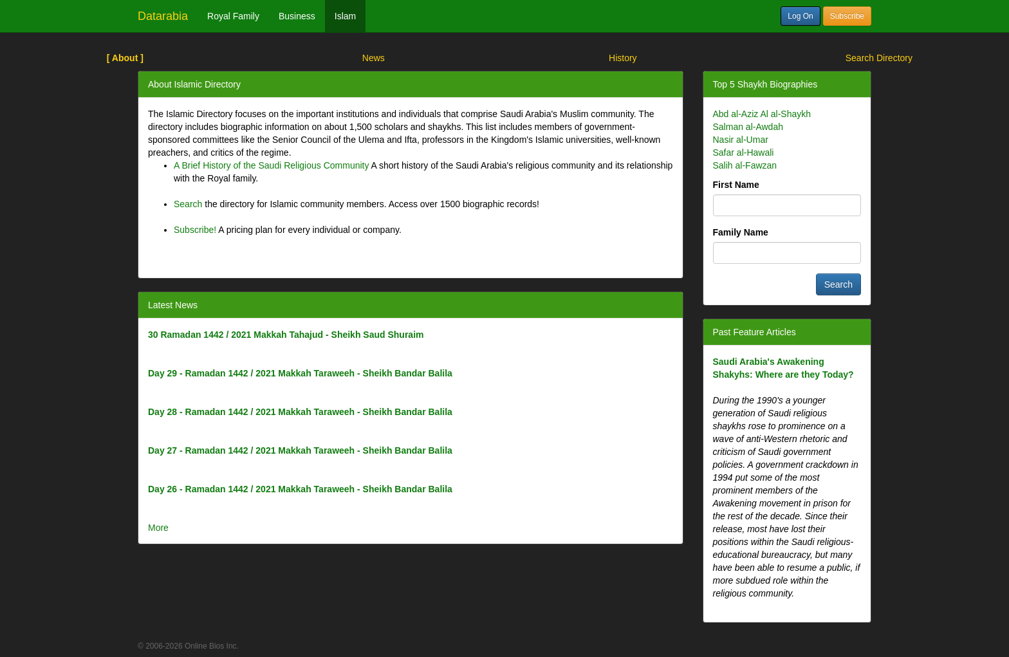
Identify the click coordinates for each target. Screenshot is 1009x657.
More (158, 528)
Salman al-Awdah (748, 127)
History (623, 58)
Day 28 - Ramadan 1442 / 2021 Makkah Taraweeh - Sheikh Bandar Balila (300, 412)
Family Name (740, 232)
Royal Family (233, 16)
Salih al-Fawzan (745, 165)
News (373, 58)
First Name (736, 185)
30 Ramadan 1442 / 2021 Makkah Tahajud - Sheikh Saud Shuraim (285, 334)
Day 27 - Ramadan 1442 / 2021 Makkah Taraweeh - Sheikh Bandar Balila (300, 450)
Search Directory (879, 58)
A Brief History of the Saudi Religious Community (271, 165)
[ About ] (125, 58)
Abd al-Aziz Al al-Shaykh (762, 114)
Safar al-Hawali (743, 152)
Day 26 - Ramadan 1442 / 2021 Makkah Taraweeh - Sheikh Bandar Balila (300, 489)
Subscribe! (195, 230)
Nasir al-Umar (740, 139)
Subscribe (847, 16)
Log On (800, 16)
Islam (345, 16)
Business (297, 16)
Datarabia (163, 16)
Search (188, 204)
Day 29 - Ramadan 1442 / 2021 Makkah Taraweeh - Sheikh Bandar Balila (300, 373)
